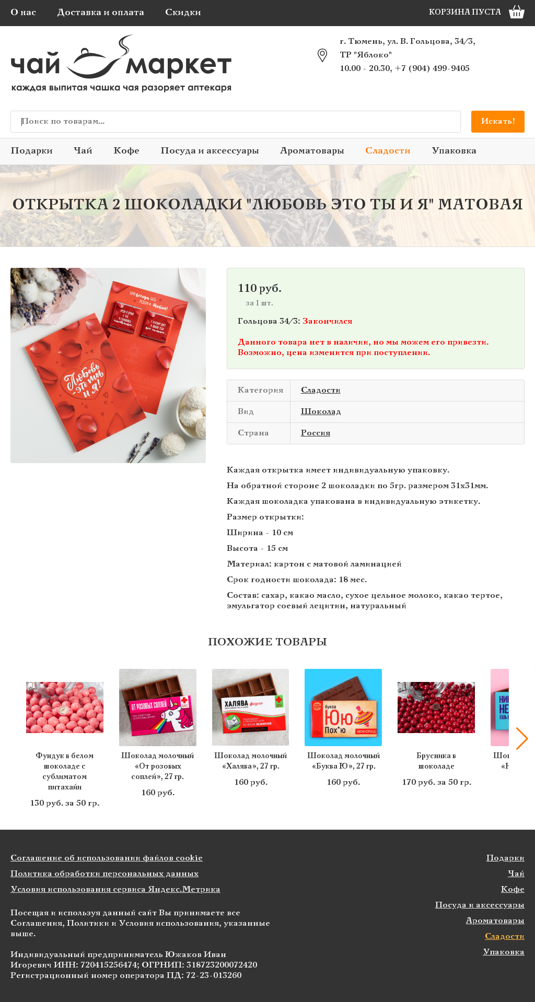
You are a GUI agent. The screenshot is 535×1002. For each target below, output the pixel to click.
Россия (315, 433)
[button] (522, 739)
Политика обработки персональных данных (104, 874)
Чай (83, 151)
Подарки (31, 151)
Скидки (183, 12)
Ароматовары (312, 151)
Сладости (388, 151)
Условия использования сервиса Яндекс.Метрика (115, 889)
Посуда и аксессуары (209, 151)
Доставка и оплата (100, 12)
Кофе (126, 151)
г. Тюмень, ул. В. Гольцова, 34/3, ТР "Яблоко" (407, 48)
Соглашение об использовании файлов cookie (106, 858)
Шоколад (321, 412)
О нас (23, 12)
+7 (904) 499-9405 (432, 69)
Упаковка (454, 151)
